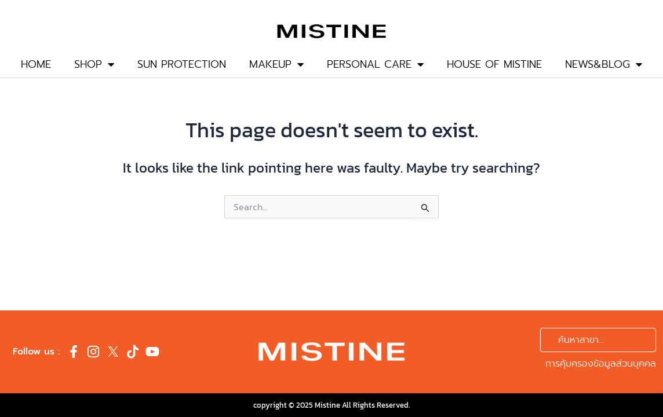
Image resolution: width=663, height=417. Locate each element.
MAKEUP (276, 64)
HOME (36, 64)
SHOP (94, 64)
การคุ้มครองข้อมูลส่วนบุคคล (600, 364)
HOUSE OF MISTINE (494, 64)
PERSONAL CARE (375, 64)
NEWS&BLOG (603, 64)
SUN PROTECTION (181, 64)
